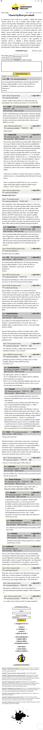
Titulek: (3, 58)
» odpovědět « (36, 97)
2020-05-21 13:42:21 (15, 496)
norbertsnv (11, 468)
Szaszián (12, 391)
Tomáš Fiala (12, 136)
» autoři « (21, 633)
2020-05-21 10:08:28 (13, 371)
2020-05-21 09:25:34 (11, 317)
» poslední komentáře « (21, 667)
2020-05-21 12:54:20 (14, 483)
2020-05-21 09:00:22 (20, 81)
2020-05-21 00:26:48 (11, 100)
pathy (9, 108)
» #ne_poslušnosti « (21, 639)
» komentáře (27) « (21, 51)
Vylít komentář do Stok (21, 75)
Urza (7, 13)
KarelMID (4, 675)
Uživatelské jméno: (7, 56)
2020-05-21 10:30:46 (21, 434)
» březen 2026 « (21, 643)
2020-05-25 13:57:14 (13, 139)
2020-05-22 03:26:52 (13, 600)
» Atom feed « (21, 651)
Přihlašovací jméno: (21, 609)
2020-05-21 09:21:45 (11, 289)
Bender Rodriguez (15, 481)
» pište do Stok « (21, 635)
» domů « (21, 629)
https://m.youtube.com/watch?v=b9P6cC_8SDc (18, 491)
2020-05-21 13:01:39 (11, 550)
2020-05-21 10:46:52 (12, 462)
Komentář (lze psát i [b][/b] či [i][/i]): (16, 60)
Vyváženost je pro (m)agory (13, 670)
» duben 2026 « (21, 641)
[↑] (13, 110)
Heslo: (22, 613)
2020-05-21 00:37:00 (22, 108)
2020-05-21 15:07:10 (16, 537)
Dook (8, 434)
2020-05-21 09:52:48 (12, 348)
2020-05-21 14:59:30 (15, 524)
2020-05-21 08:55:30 (11, 252)
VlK (8, 81)
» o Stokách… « (21, 631)
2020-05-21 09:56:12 (12, 358)
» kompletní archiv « (21, 645)
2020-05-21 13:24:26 (11, 572)
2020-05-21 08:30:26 (11, 203)
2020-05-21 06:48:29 (11, 194)
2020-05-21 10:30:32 (14, 393)
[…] (31, 681)
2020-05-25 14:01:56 (12, 231)
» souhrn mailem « (21, 653)
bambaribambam (12, 315)
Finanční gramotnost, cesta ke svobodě (16, 675)
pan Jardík (4, 683)
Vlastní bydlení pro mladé (21, 15)
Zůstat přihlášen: (21, 617)
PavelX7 (4, 670)
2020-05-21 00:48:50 (13, 130)
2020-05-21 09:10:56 (11, 279)
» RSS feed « (21, 649)
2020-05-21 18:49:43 (12, 587)
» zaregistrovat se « (21, 625)
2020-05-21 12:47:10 (13, 470)
